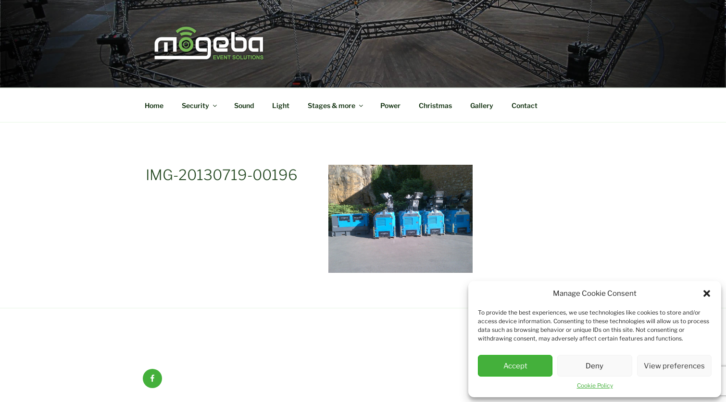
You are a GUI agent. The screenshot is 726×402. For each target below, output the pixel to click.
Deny (594, 366)
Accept (515, 366)
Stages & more (336, 105)
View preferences (674, 366)
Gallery (481, 105)
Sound (244, 105)
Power (390, 105)
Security (200, 105)
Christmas (435, 105)
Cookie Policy (595, 385)
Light (280, 105)
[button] (707, 293)
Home (154, 105)
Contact (525, 105)
